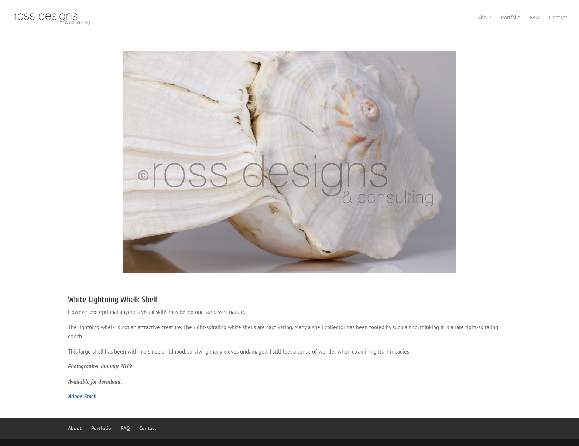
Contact (558, 18)
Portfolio (510, 18)
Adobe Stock (82, 396)
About (484, 18)
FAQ (534, 18)
